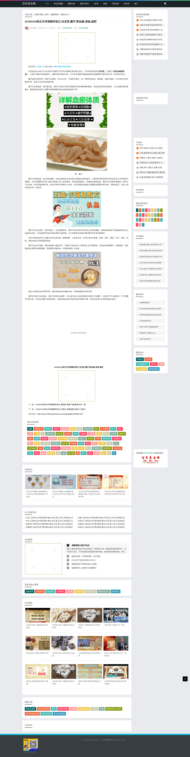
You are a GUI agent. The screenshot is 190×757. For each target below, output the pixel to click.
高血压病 (87, 429)
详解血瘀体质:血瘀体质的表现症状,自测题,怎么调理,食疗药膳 (164, 49)
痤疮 (120, 429)
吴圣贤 (102, 443)
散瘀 (97, 453)
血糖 (37, 439)
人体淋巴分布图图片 (88, 568)
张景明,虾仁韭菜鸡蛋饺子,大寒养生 (154, 163)
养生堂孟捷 (30, 709)
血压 (96, 429)
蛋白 (103, 453)
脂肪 (30, 439)
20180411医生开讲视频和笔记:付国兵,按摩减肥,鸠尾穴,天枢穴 (61, 409)
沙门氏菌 (62, 439)
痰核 (90, 453)
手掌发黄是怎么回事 (88, 564)
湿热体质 (79, 591)
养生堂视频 (58, 4)
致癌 (106, 434)
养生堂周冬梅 (43, 709)
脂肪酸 (51, 453)
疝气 (113, 429)
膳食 (88, 448)
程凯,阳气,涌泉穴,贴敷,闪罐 (151, 167)
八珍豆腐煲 (141, 369)
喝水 (94, 443)
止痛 (30, 434)
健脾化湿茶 (90, 591)
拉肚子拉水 (84, 545)
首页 (47, 14)
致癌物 (90, 439)
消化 (30, 453)
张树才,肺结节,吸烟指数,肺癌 (149, 327)
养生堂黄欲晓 (59, 714)
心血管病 (104, 429)
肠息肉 (122, 434)
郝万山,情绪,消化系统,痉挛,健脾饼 (151, 263)
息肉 (47, 448)
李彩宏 (140, 359)
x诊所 (96, 4)
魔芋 (69, 66)
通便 (99, 434)
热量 (37, 453)
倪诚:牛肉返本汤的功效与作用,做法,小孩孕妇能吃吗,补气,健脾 (165, 25)
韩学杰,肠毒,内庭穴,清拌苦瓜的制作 (151, 250)
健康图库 (75, 568)
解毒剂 (53, 439)
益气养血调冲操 (32, 714)
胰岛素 (59, 434)
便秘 (59, 66)
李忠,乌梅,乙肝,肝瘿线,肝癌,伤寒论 (151, 269)
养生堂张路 (46, 714)
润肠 (109, 443)
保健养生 (55, 448)
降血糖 (64, 66)
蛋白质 (113, 434)
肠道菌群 (55, 443)
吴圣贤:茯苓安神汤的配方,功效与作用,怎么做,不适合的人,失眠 (165, 30)
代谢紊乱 (116, 439)
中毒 (98, 439)
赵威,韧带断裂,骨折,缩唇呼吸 (151, 177)
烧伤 (43, 453)
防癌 (75, 434)
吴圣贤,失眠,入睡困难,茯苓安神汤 (150, 275)
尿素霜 (73, 709)
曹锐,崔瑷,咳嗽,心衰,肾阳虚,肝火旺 (151, 244)
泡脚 (105, 4)
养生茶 (126, 4)
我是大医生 (84, 4)
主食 (37, 434)
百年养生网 (29, 3)
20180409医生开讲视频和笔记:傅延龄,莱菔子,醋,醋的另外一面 (61, 404)
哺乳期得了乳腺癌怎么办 (148, 333)
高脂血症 (38, 429)
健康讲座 (55, 14)
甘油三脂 (117, 448)
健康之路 (71, 4)
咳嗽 (72, 429)
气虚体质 (40, 591)
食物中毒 (50, 434)
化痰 (40, 448)
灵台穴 (154, 364)
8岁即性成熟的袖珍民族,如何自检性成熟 (153, 315)
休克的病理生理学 (145, 321)
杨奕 (74, 556)
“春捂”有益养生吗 (145, 339)
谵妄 (161, 364)
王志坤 (148, 359)
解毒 (37, 443)
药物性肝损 (63, 709)
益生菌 (65, 443)
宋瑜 (101, 709)
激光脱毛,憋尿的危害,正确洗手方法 (151, 257)
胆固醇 (83, 434)
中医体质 (115, 4)
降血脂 (68, 434)
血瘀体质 (29, 591)
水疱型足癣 (83, 709)
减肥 (55, 66)
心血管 (91, 434)
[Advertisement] (77, 48)
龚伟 (54, 709)
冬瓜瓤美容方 (142, 364)
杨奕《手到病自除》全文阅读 (88, 556)
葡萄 (88, 443)
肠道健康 (66, 448)
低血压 (65, 429)
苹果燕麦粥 (153, 369)
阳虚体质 (115, 591)
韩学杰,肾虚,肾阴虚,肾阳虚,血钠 (150, 281)
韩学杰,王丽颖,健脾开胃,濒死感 (152, 172)
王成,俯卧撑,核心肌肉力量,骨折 (152, 153)
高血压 (56, 429)
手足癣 (94, 709)
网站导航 (39, 14)
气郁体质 (60, 591)
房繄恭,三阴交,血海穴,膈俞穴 (151, 158)
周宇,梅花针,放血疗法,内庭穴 (151, 148)
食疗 (136, 4)
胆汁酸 (71, 453)
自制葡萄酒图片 (145, 302)
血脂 (116, 443)
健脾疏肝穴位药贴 (114, 709)
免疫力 (82, 439)
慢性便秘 (106, 439)
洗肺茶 (70, 591)
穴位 (74, 560)
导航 (47, 4)
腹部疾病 (75, 545)
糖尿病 (48, 429)
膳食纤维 (72, 439)
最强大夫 (65, 14)
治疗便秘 (32, 448)
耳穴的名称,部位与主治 (86, 560)
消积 (63, 453)
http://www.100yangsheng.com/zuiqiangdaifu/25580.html (60, 414)
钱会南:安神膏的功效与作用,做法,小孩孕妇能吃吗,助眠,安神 (164, 39)
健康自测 (75, 564)
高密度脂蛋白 (78, 448)
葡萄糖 (73, 443)
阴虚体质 (50, 591)
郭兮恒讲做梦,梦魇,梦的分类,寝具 (150, 309)
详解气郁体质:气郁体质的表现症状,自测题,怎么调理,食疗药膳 (164, 54)
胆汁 (83, 453)
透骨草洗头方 (103, 591)
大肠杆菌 (45, 443)
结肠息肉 (96, 448)
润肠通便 (107, 448)
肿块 (81, 443)
